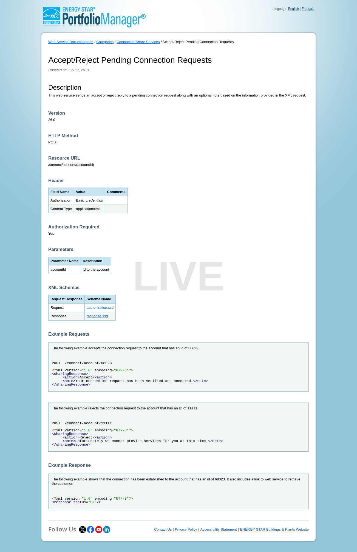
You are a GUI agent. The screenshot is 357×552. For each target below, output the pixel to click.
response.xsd (97, 316)
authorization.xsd (100, 307)
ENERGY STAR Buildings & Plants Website (274, 529)
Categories (105, 42)
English (293, 9)
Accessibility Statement (218, 529)
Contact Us (163, 529)
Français (308, 9)
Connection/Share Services (138, 42)
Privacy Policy (186, 529)
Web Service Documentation (70, 42)
